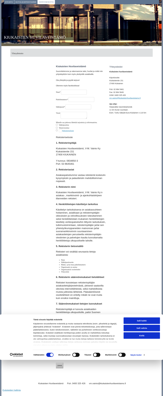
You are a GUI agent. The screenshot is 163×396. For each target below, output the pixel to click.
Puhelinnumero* (62, 99)
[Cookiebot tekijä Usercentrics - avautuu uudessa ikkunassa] (16, 391)
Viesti (58, 113)
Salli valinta (142, 364)
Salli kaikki (142, 357)
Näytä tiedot (136, 391)
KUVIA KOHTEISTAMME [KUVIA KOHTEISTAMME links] (26, 2)
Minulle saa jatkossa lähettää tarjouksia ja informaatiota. (76, 122)
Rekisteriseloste (68, 131)
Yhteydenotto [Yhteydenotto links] (46, 2)
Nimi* (58, 92)
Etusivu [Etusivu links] (9, 2)
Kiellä (141, 372)
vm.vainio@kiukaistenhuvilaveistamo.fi (125, 98)
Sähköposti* (60, 107)
